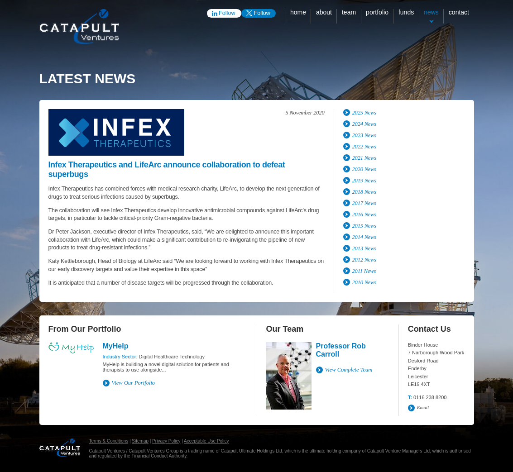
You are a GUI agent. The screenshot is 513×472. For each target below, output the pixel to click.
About (324, 12)
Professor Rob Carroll (341, 350)
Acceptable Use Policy (206, 441)
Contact (459, 12)
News (431, 12)
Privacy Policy (166, 441)
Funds (406, 12)
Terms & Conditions (109, 441)
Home (298, 12)
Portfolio (377, 12)
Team (349, 12)
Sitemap (140, 441)
